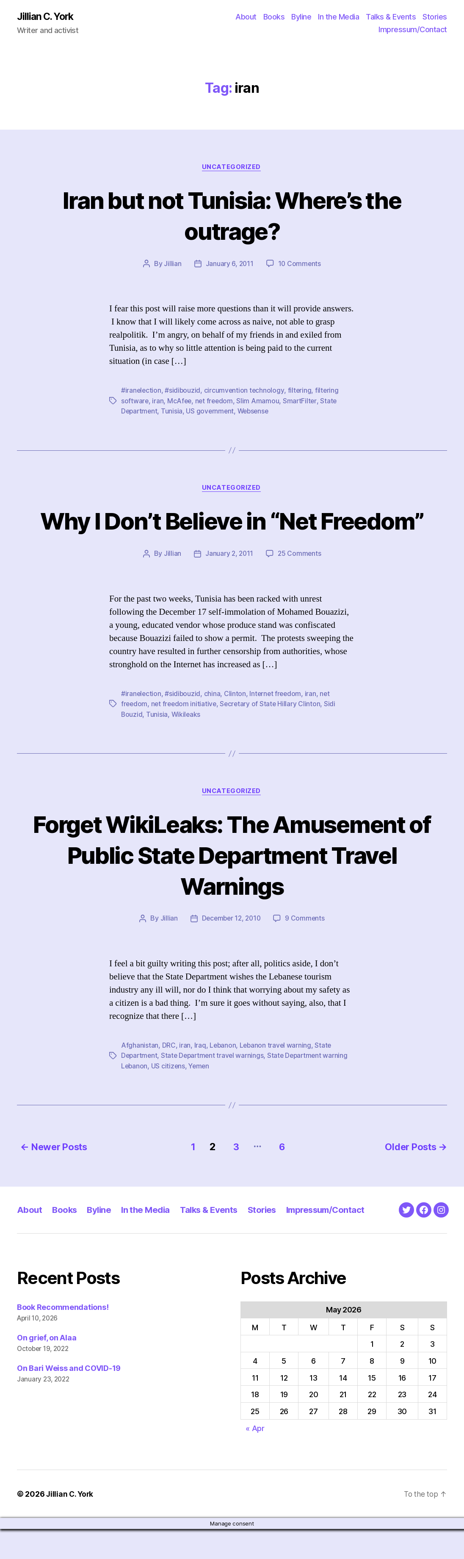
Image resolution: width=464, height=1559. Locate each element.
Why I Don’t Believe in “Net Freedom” (232, 537)
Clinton (236, 725)
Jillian (172, 265)
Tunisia (173, 412)
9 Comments (306, 950)
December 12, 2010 (231, 950)
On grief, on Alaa (46, 1368)
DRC (169, 1077)
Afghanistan (139, 1077)
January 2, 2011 (229, 585)
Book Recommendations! (62, 1337)
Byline (301, 17)
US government (212, 412)
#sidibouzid (184, 391)
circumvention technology (245, 391)
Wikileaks (186, 745)
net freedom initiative (185, 735)
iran (158, 401)
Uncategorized (232, 168)
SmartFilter (302, 401)
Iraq (200, 1077)
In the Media (338, 17)
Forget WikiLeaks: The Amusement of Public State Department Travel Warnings (232, 886)
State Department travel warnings (215, 1087)
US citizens (169, 1097)
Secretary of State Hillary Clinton (273, 735)
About (246, 17)
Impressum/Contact (412, 29)
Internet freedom (277, 725)
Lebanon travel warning (276, 1077)
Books (274, 17)
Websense (256, 412)
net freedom (215, 401)
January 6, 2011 (229, 265)
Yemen (201, 1097)
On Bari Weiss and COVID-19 (69, 1398)
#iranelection (141, 391)
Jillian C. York (47, 17)
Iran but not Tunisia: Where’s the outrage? (232, 215)
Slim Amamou (260, 401)
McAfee (180, 401)
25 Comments (300, 585)
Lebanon (223, 1077)
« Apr (255, 1458)
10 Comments (300, 265)
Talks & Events (391, 17)
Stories (435, 17)
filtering (301, 391)
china (213, 725)
